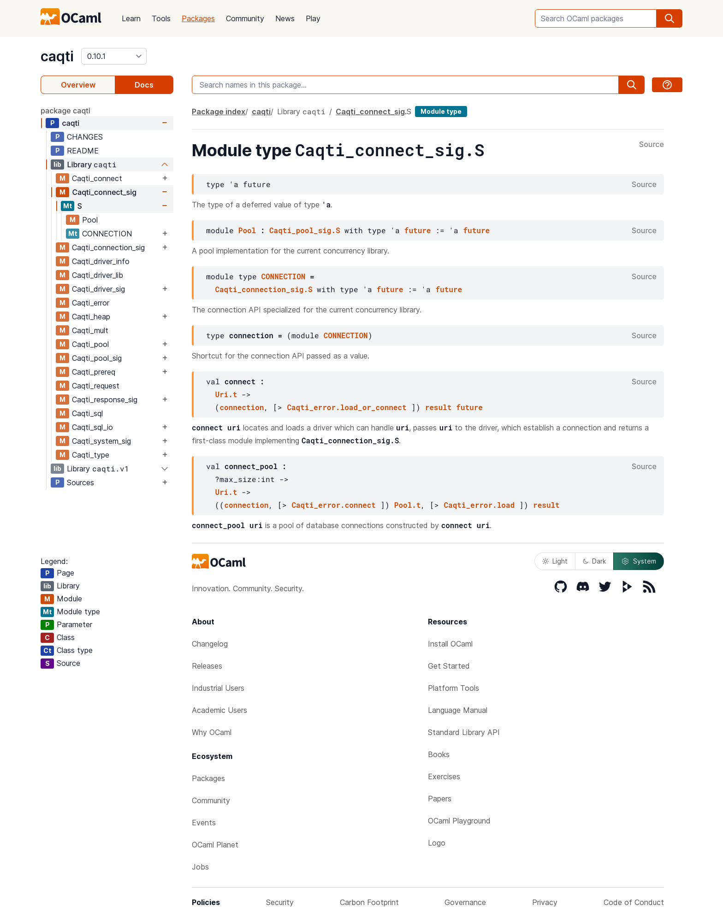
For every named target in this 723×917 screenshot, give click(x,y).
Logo (436, 842)
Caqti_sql (87, 413)
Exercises (444, 776)
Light (555, 561)
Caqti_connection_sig (108, 247)
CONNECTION (107, 233)
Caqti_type (90, 454)
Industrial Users (218, 688)
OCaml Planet (215, 844)
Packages (198, 18)
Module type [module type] (441, 111)
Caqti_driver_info (101, 261)
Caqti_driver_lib (97, 275)
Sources (80, 482)
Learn (131, 18)
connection (241, 407)
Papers (439, 798)
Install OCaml (450, 643)
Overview (78, 84)
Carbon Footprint (369, 902)
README (83, 150)
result (438, 407)
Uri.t (226, 394)
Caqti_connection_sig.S (263, 289)
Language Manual (457, 710)
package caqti (65, 110)
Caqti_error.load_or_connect (346, 407)
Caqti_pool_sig (97, 358)
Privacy (544, 902)
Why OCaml (211, 732)
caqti (57, 56)
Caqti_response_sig (104, 399)
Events (204, 822)
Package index (218, 111)
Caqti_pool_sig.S (304, 230)
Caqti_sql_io (92, 427)
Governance (465, 902)
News (285, 18)
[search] (669, 18)
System (638, 561)
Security (280, 902)
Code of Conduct (634, 902)
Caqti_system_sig (101, 441)
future (417, 230)
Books (439, 754)
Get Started (449, 665)
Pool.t (407, 505)
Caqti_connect (97, 178)
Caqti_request (95, 385)
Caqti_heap (91, 316)
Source (651, 145)
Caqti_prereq (93, 371)
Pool (90, 219)
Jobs (200, 866)
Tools (161, 18)
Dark (594, 561)
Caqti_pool (90, 344)
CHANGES (85, 136)
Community (245, 18)
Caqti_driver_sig (98, 289)
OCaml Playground (459, 820)
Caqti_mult (90, 330)
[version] (114, 56)
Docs (144, 84)
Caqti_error (90, 302)
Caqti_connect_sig (104, 192)
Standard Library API (464, 732)
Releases (207, 665)
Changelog (210, 643)
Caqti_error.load (479, 505)
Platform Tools (453, 688)
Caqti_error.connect (333, 505)
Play (313, 18)
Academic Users (219, 710)
